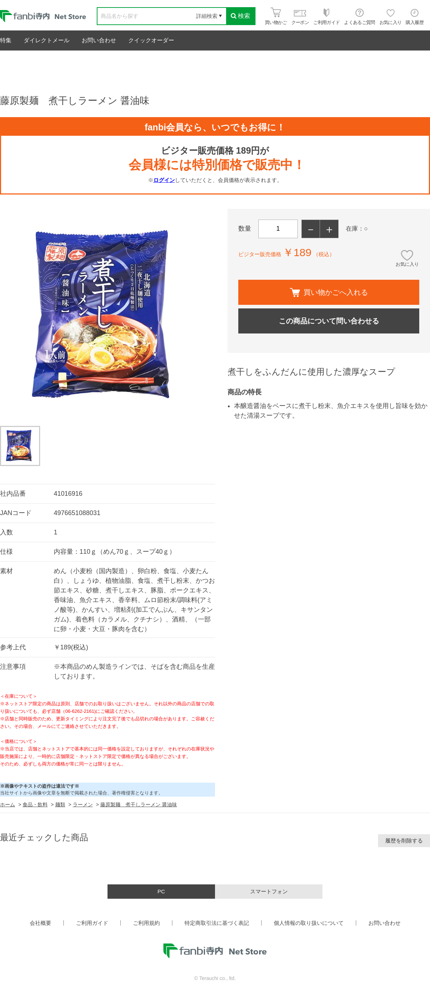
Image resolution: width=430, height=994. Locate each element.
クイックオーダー (151, 40)
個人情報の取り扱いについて (309, 923)
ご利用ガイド (92, 923)
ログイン (164, 180)
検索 (240, 16)
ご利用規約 (146, 923)
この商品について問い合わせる (329, 321)
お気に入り (407, 264)
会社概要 (40, 923)
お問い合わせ (99, 40)
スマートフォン (269, 891)
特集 (5, 40)
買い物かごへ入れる (329, 292)
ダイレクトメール (47, 40)
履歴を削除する (404, 840)
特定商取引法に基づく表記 (217, 923)
